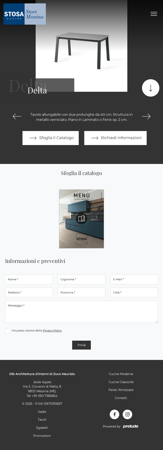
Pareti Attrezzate (120, 390)
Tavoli (42, 420)
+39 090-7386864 (45, 396)
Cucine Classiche (121, 382)
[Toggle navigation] (154, 14)
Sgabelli (42, 428)
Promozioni (42, 436)
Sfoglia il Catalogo (51, 138)
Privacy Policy (52, 330)
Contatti (121, 398)
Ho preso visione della (37, 330)
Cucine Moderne (121, 374)
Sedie (42, 412)
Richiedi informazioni (115, 138)
